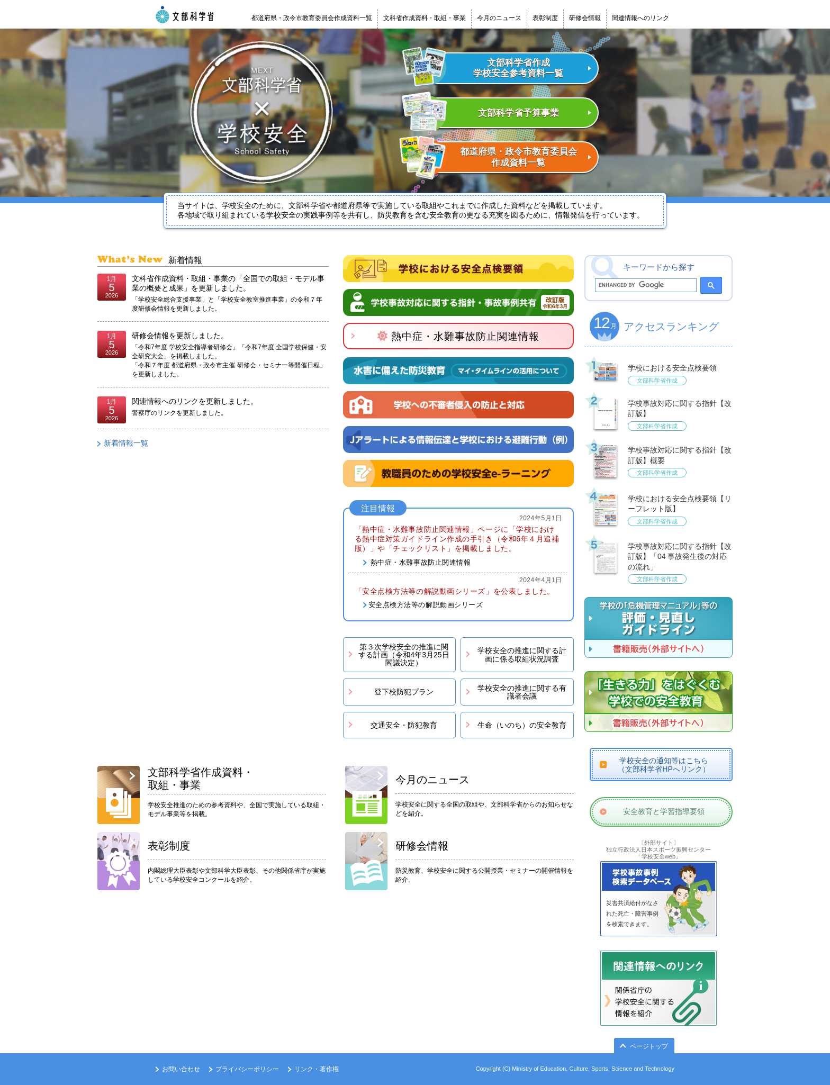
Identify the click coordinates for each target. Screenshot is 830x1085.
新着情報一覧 (126, 443)
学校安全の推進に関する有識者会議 (521, 692)
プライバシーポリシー (247, 1069)
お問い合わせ (181, 1069)
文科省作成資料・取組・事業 (424, 18)
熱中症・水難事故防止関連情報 (458, 336)
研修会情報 (585, 18)
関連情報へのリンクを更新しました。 (195, 401)
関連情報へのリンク (640, 18)
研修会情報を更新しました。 (180, 335)
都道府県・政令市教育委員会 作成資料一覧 (518, 157)
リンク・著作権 (316, 1069)
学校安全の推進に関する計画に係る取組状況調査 (521, 654)
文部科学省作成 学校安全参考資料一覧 (518, 68)
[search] (645, 285)
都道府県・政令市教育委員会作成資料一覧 (311, 18)
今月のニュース (499, 18)
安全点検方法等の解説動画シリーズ (425, 605)
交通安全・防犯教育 (404, 725)
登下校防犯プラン (404, 692)
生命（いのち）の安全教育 (521, 725)
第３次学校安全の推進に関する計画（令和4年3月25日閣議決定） (403, 655)
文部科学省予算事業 (518, 113)
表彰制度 (545, 18)
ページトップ (649, 1046)
